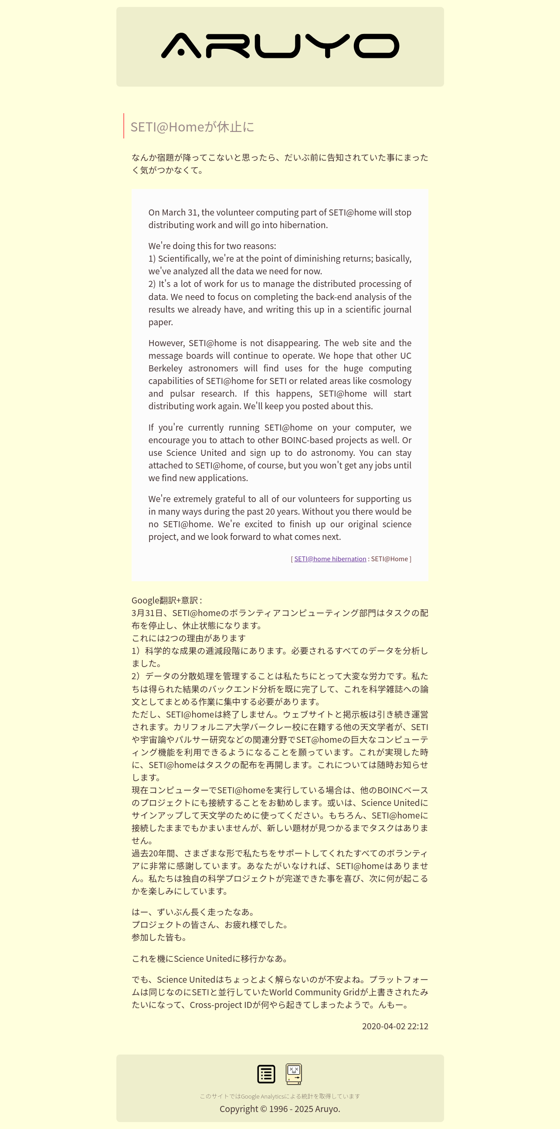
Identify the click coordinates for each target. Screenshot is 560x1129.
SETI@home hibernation (330, 558)
